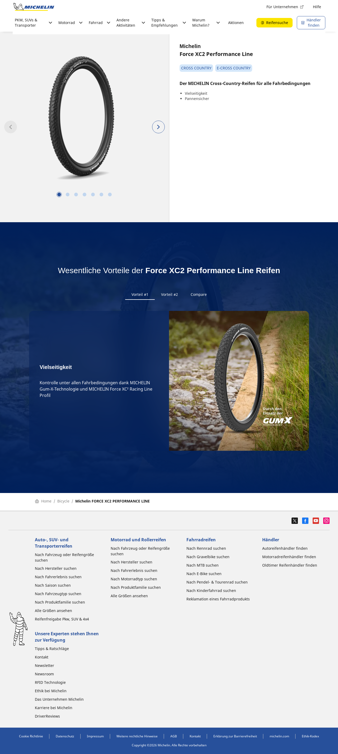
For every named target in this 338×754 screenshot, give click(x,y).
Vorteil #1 (140, 294)
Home (43, 502)
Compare (199, 294)
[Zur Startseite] (34, 7)
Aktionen (236, 22)
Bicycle (63, 502)
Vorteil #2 (169, 294)
